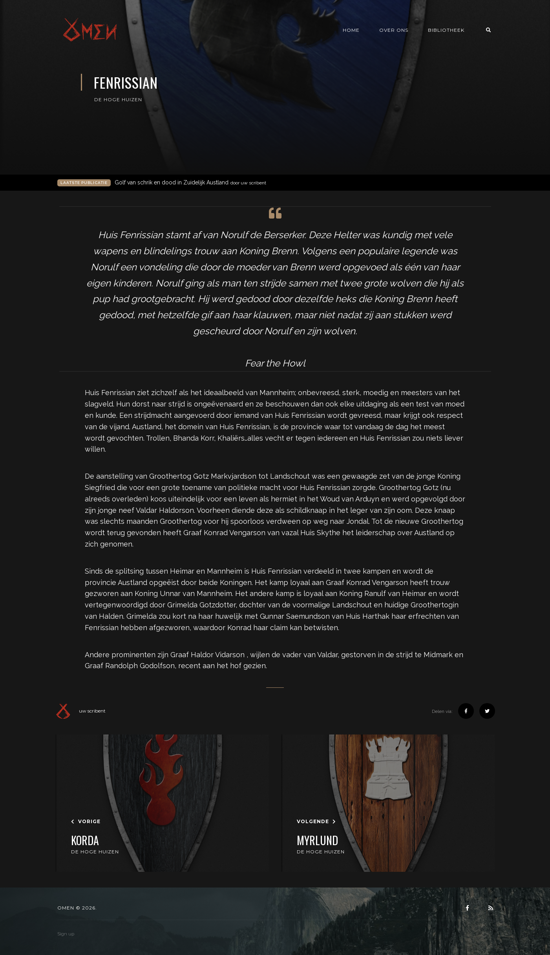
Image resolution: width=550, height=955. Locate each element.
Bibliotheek (446, 30)
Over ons (393, 30)
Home (351, 30)
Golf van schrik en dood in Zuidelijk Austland (190, 182)
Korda (85, 840)
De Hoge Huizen (118, 99)
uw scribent (80, 711)
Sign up (65, 934)
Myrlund (317, 840)
